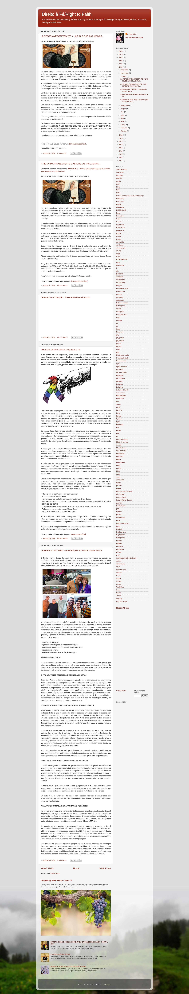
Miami (118, 459)
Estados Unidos (122, 303)
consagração (121, 248)
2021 (121, 64)
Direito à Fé (131, 34)
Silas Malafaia (121, 570)
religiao (119, 541)
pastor (118, 488)
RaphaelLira (120, 535)
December (125, 70)
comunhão (120, 242)
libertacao (119, 425)
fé (117, 326)
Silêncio (119, 572)
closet (118, 239)
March (123, 125)
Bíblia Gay (120, 198)
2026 (121, 51)
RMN (118, 555)
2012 (121, 157)
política (119, 514)
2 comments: (62, 153)
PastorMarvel (121, 506)
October (124, 76)
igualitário (119, 375)
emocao (119, 285)
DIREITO (119, 274)
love (117, 433)
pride (118, 520)
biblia (118, 190)
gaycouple (120, 341)
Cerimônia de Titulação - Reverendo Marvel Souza (65, 297)
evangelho (120, 311)
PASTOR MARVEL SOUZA (60, 954)
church (118, 233)
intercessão (120, 393)
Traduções (120, 587)
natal (118, 474)
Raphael (119, 529)
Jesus (118, 404)
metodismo (120, 454)
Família (119, 320)
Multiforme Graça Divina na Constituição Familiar (68, 966)
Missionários (120, 462)
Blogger (107, 985)
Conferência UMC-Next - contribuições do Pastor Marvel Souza (71, 550)
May (122, 118)
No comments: (62, 285)
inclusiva (119, 387)
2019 (121, 135)
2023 (121, 57)
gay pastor (120, 338)
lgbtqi (118, 413)
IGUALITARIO (121, 372)
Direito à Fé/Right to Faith (66, 14)
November (125, 73)
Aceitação (119, 172)
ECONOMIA (120, 283)
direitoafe (119, 277)
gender (118, 343)
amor (118, 184)
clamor (118, 236)
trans (118, 590)
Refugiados (120, 538)
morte (118, 465)
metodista (119, 456)
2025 (121, 54)
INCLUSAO (120, 378)
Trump (118, 596)
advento (119, 178)
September (125, 105)
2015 (121, 148)
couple (118, 251)
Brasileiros (120, 216)
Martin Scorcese (122, 442)
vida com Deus (121, 601)
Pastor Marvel (121, 497)
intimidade (120, 398)
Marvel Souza (121, 448)
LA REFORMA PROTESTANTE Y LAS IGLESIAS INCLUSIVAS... (72, 36)
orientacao (120, 480)
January (124, 131)
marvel (118, 445)
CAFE (118, 219)
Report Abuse (122, 608)
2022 (121, 61)
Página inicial (121, 690)
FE (117, 323)
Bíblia (118, 193)
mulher (118, 468)
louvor (118, 430)
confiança (119, 245)
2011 (121, 160)
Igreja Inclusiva (121, 367)
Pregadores (120, 517)
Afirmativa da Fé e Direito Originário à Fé (60, 349)
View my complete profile (134, 37)
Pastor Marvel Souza (123, 500)
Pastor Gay (120, 494)
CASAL (119, 222)
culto (118, 256)
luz (117, 436)
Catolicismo (120, 227)
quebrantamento (122, 523)
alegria (118, 181)
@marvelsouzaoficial (77, 144)
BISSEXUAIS (121, 210)
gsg (117, 352)
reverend (119, 546)
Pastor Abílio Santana (124, 491)
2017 (121, 141)
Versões (119, 599)
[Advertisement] (132, 649)
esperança (120, 300)
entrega (119, 294)
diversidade (120, 280)
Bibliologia (120, 207)
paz (117, 509)
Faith (118, 317)
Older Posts (105, 868)
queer (118, 526)
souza (118, 578)
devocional (120, 265)
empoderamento (122, 288)
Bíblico (118, 204)
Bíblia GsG (120, 201)
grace (118, 349)
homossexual (121, 361)
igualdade (119, 369)
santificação (120, 564)
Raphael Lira (121, 532)
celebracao (120, 230)
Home (76, 868)
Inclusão (119, 381)
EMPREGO (120, 291)
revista (118, 552)
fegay (118, 329)
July (122, 112)
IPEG (118, 401)
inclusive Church (122, 390)
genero (118, 346)
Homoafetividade (122, 358)
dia (117, 271)
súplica (118, 581)
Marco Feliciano (122, 439)
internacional (121, 396)
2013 (121, 154)
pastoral (119, 503)
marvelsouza (121, 451)
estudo (118, 309)
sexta (118, 567)
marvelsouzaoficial (78, 534)
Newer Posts (47, 868)
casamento (120, 225)
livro (117, 428)
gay (117, 335)
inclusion (119, 384)
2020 (121, 67)
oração (118, 477)
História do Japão (122, 355)
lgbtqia (118, 416)
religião (119, 543)
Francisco (119, 332)
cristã (118, 254)
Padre (118, 483)
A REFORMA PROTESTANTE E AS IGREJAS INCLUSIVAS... (71, 164)
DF (117, 268)
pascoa (119, 486)
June (123, 115)
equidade (119, 297)
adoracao (119, 175)
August (123, 109)
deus (118, 262)
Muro (118, 471)
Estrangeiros (121, 306)
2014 (121, 151)
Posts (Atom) (55, 873)
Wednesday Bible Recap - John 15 (56, 880)
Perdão (119, 512)
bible (118, 187)
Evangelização (121, 314)
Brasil (118, 213)
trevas (118, 593)
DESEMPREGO (122, 259)
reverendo (120, 549)
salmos (119, 561)
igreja (118, 364)
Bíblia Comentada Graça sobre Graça (130, 196)
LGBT (118, 407)
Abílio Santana (121, 169)
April (123, 121)
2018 (121, 138)
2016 (121, 144)
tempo (118, 584)
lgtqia (118, 422)
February (124, 128)
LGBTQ (119, 410)
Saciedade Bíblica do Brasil (126, 558)
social (118, 575)
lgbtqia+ (119, 419)
